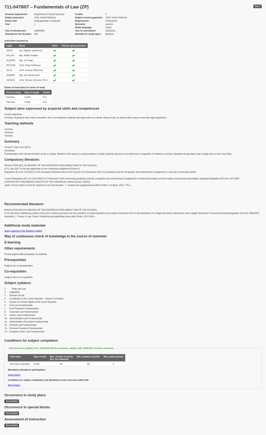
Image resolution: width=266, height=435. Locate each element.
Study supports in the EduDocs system (23, 231)
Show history (14, 375)
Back (257, 6)
